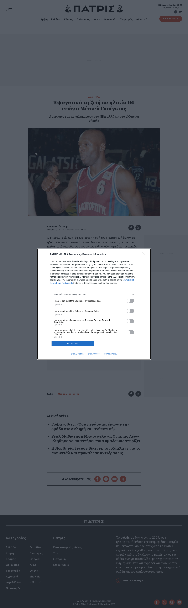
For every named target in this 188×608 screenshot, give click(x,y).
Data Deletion (77, 354)
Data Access (94, 354)
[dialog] (94, 304)
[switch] (130, 301)
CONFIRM (72, 343)
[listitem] (94, 294)
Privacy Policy (110, 354)
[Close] (145, 254)
